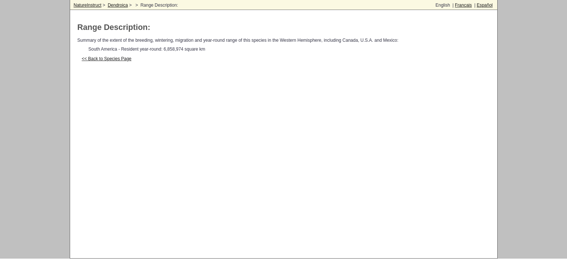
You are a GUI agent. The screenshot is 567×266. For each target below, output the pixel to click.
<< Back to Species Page (107, 58)
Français (463, 5)
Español (484, 5)
